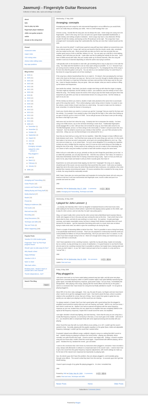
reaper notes (29, 54)
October (31, 132)
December (32, 126)
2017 (29, 101)
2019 (29, 95)
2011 (29, 118)
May (30, 144)
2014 (29, 109)
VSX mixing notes (30, 57)
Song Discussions (30, 218)
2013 (29, 112)
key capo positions (31, 64)
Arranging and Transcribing (70, 191)
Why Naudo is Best (31, 251)
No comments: (93, 259)
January (31, 166)
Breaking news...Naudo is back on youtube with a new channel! (36, 269)
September (32, 135)
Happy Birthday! (30, 255)
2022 (29, 86)
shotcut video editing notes (33, 61)
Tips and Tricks (30, 225)
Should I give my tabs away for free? (37, 248)
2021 (29, 89)
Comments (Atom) (94, 389)
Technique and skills (86, 191)
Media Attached (30, 194)
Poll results (28, 208)
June (30, 141)
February (32, 163)
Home (90, 384)
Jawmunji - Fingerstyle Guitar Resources (60, 7)
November (32, 129)
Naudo (27, 197)
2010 (29, 121)
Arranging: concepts (67, 22)
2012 (29, 115)
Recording (28, 215)
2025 (29, 78)
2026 (29, 75)
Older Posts (118, 384)
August (31, 138)
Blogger (77, 403)
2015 (29, 107)
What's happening (30, 229)
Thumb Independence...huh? (34, 274)
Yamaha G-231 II (30, 258)
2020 (29, 92)
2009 (29, 124)
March (31, 160)
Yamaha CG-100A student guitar (35, 239)
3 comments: (88, 373)
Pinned (27, 201)
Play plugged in (65, 273)
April (30, 157)
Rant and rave (66, 262)
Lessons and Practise (32, 187)
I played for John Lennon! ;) (71, 203)
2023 (29, 83)
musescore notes (30, 50)
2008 (29, 170)
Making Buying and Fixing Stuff (35, 190)
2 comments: (92, 188)
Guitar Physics (29, 184)
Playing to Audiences (31, 204)
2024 (29, 81)
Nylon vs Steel (29, 262)
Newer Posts (61, 384)
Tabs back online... (31, 265)
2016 (29, 104)
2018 (29, 98)
